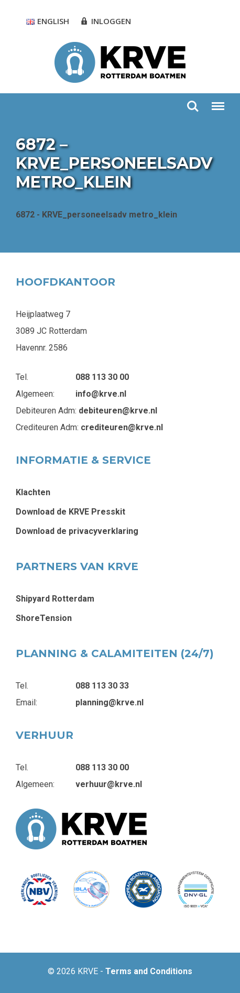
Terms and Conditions (148, 971)
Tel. (22, 377)
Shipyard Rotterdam (55, 599)
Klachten (33, 492)
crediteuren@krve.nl (122, 427)
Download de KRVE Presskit (70, 512)
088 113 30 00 (102, 377)
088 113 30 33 (102, 686)
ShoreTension (44, 618)
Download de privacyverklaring (77, 531)
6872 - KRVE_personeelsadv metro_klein (96, 215)
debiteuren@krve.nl (118, 411)
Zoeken (192, 106)
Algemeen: (35, 394)
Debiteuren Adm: (46, 411)
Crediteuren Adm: (47, 427)
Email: (26, 702)
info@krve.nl (100, 394)
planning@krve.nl (109, 702)
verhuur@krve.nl (108, 784)
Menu (217, 101)
